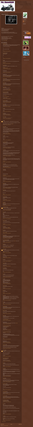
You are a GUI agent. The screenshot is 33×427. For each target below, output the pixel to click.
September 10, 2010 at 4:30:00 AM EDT (7, 224)
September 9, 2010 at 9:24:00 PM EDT (7, 98)
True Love (5, 95)
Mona (3, 254)
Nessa (3, 230)
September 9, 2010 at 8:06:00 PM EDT (7, 63)
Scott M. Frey (4, 344)
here (9, 46)
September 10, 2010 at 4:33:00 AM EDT (7, 228)
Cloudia (4, 169)
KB (3, 60)
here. (6, 199)
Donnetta (4, 378)
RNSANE (4, 183)
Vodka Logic (4, 285)
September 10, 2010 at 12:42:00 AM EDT (7, 181)
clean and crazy (4, 100)
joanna (3, 368)
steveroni (4, 126)
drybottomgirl (4, 306)
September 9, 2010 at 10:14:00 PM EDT (7, 124)
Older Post (20, 424)
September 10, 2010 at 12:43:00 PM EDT (7, 313)
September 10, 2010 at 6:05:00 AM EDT (7, 242)
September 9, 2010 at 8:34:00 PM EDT (7, 72)
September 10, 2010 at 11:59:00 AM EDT (7, 308)
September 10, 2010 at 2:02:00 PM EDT (7, 342)
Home (11, 424)
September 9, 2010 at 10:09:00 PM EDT (7, 118)
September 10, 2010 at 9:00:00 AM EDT (7, 283)
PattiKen (4, 315)
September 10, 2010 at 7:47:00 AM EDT (7, 257)
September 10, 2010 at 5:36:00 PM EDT (7, 376)
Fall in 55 (4, 292)
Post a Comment (4, 421)
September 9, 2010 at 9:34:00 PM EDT (7, 102)
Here (6, 256)
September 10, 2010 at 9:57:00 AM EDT (7, 293)
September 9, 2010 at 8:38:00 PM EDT (7, 76)
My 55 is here (4, 62)
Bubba (3, 244)
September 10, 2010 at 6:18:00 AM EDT (7, 252)
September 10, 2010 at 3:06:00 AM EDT (7, 218)
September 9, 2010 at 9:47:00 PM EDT (7, 106)
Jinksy (3, 226)
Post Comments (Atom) (5, 425)
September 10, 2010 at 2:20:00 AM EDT (7, 200)
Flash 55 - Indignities (5, 232)
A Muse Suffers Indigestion (5, 319)
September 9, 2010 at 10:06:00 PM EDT (7, 111)
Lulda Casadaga (4, 391)
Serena (3, 113)
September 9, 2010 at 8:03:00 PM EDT (7, 58)
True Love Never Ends (6, 96)
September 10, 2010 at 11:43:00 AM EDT (7, 304)
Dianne (3, 295)
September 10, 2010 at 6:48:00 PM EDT (7, 389)
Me (3, 120)
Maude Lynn (4, 310)
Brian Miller (4, 65)
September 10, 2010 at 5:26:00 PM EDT (7, 366)
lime (3, 108)
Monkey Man (4, 78)
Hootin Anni (4, 220)
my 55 (3, 338)
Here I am (4, 409)
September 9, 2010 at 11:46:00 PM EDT (7, 167)
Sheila (3, 202)
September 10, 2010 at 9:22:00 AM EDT (7, 288)
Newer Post (2, 424)
